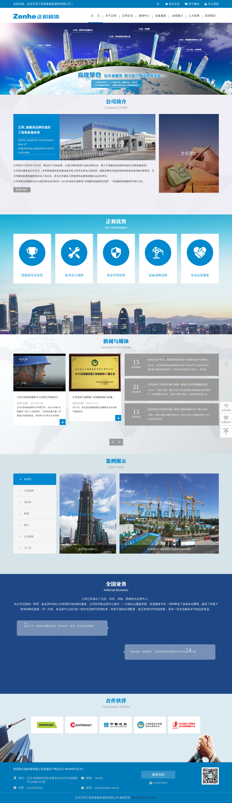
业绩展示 (177, 15)
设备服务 (160, 15)
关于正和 (110, 15)
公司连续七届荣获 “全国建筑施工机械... (93, 397)
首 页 (95, 15)
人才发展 (194, 15)
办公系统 (211, 3)
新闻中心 (144, 15)
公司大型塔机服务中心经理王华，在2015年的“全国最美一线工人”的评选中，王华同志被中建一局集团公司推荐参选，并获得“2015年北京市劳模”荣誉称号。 (39, 412)
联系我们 (210, 15)
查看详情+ (22, 189)
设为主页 (172, 3)
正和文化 (127, 15)
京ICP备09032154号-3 (144, 797)
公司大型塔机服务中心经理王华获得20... (38, 397)
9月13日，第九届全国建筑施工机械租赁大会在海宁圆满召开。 (94, 409)
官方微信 (192, 3)
